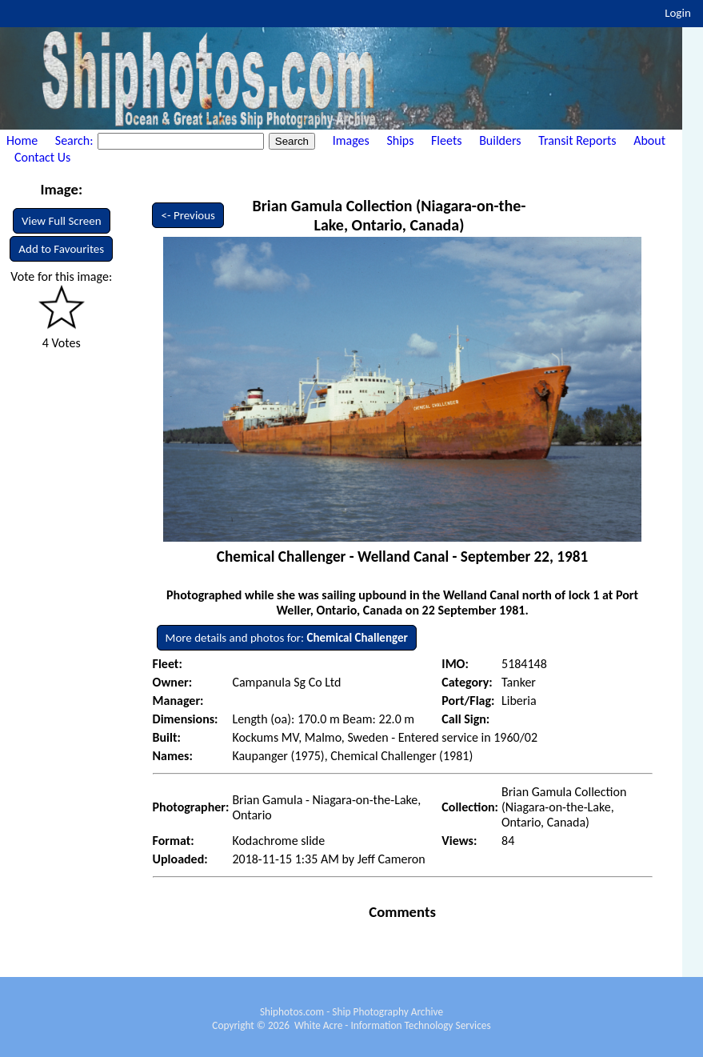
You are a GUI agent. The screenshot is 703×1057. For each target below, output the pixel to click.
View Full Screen (62, 221)
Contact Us (42, 157)
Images (351, 140)
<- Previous (188, 215)
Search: (75, 140)
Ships (399, 140)
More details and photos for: (287, 638)
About (649, 140)
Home (22, 140)
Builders (500, 140)
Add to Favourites (61, 249)
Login (678, 13)
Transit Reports (577, 140)
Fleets (446, 140)
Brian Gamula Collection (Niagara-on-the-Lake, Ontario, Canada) (388, 215)
